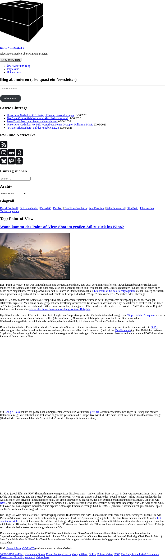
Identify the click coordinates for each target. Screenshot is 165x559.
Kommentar (31, 554)
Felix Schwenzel (115, 208)
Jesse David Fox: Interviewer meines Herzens (32, 121)
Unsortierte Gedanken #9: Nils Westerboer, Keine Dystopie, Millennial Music (50, 124)
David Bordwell (9, 208)
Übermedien (147, 208)
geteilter (94, 411)
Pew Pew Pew (96, 208)
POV (117, 554)
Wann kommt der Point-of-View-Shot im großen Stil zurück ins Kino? (62, 227)
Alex (15, 554)
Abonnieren (10, 98)
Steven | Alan (13, 548)
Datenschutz (14, 72)
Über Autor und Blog (18, 65)
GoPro (154, 327)
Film (20, 554)
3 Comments (152, 554)
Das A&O (45, 208)
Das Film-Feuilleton (75, 208)
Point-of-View (105, 554)
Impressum (13, 68)
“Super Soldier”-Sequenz (141, 315)
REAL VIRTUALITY (12, 47)
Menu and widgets (10, 60)
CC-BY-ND (28, 548)
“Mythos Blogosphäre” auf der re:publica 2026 (33, 127)
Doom (41, 554)
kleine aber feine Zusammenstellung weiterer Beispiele (59, 309)
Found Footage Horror (58, 554)
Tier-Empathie (123, 330)
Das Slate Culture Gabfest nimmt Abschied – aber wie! (37, 118)
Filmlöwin (132, 208)
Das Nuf (57, 208)
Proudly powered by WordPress (31, 557)
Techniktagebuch (9, 211)
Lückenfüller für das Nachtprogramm (114, 290)
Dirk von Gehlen (29, 208)
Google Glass (12, 411)
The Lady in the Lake (133, 554)
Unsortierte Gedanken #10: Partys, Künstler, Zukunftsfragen (40, 115)
